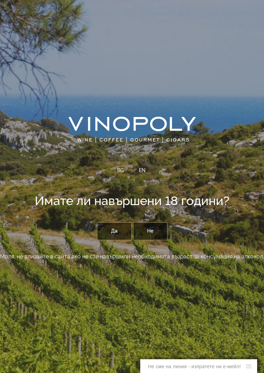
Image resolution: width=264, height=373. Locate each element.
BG (120, 170)
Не (150, 231)
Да (114, 231)
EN (142, 170)
